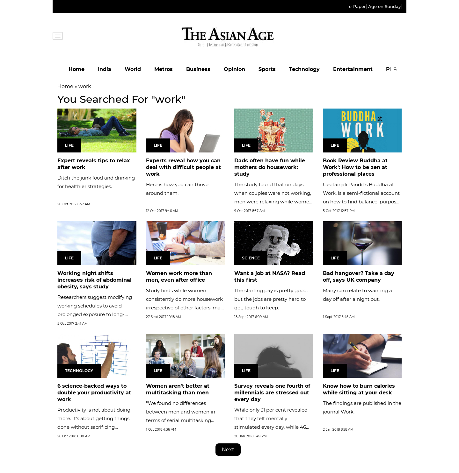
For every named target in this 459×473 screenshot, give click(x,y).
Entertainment (353, 69)
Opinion (234, 69)
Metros (163, 69)
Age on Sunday (384, 6)
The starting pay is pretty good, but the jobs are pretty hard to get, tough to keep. (271, 299)
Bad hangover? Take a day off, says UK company (358, 276)
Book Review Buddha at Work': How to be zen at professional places (355, 167)
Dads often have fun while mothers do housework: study (269, 167)
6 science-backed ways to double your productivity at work (94, 392)
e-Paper (357, 6)
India (104, 69)
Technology (304, 69)
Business (198, 69)
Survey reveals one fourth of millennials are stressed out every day (272, 392)
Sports (267, 69)
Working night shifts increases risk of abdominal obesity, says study (94, 280)
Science (251, 258)
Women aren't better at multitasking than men (177, 389)
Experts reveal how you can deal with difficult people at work (183, 167)
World (133, 69)
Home (76, 69)
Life (69, 145)
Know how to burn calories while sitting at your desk (359, 389)
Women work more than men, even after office (179, 276)
